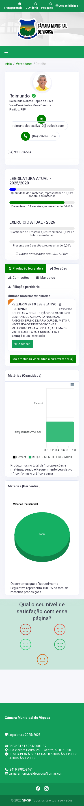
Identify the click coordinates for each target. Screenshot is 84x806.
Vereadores (23, 64)
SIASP (26, 800)
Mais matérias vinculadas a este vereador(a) (43, 359)
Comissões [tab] (19, 277)
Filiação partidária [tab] (24, 287)
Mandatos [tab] (45, 277)
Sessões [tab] (58, 268)
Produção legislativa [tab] (25, 268)
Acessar (22, 344)
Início (8, 64)
